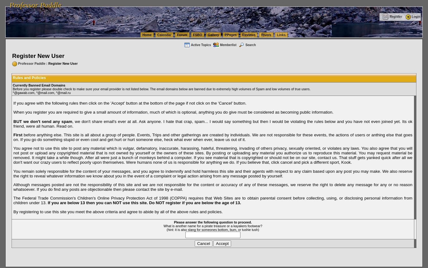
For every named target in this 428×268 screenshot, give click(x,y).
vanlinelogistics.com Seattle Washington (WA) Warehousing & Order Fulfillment (176, 3)
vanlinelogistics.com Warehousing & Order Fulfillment (378, 3)
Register (392, 16)
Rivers (266, 35)
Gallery (213, 35)
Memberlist (224, 45)
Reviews (249, 35)
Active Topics (197, 45)
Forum (182, 35)
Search (247, 45)
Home (147, 35)
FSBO (197, 35)
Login (412, 16)
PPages (231, 35)
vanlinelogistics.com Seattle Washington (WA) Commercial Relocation (286, 3)
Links (281, 35)
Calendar (164, 35)
